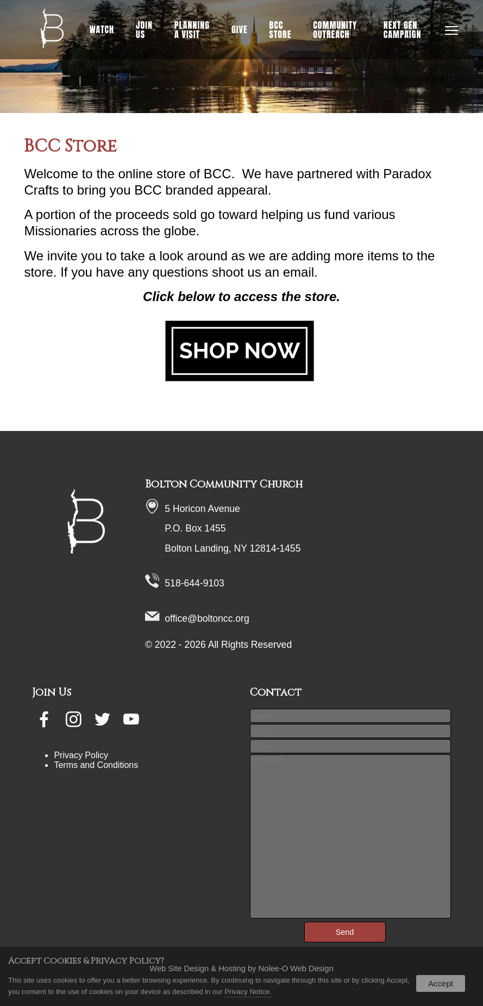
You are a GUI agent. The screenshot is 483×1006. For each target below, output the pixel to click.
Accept (440, 983)
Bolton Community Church (224, 484)
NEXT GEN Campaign (403, 29)
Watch (101, 29)
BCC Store (280, 29)
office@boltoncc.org (207, 618)
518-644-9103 (194, 583)
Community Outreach (335, 29)
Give (239, 29)
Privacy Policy (81, 755)
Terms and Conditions (96, 765)
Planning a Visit (192, 29)
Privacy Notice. (248, 992)
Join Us (144, 29)
